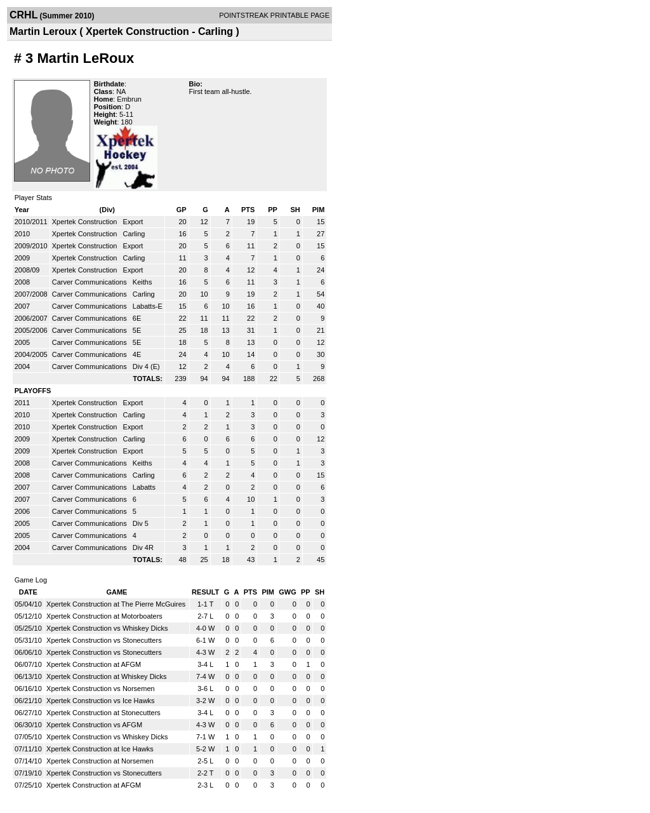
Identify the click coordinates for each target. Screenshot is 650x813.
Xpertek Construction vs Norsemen (100, 688)
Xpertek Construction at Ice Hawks (100, 749)
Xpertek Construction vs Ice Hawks (100, 700)
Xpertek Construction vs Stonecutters (104, 640)
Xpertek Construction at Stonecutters (103, 712)
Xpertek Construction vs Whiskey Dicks (107, 628)
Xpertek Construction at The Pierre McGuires (115, 604)
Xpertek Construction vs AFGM (94, 725)
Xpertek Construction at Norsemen (100, 761)
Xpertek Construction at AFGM (93, 664)
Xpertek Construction (85, 221)
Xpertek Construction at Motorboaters (104, 616)
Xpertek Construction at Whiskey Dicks (106, 676)
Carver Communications (90, 282)
